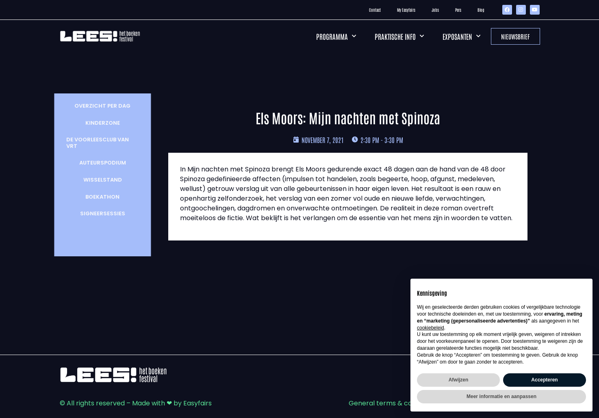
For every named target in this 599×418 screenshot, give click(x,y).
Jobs (435, 9)
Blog (480, 9)
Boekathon (98, 197)
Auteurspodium (98, 163)
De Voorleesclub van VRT (93, 143)
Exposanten (461, 36)
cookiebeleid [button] (430, 328)
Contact (375, 9)
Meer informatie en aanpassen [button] (501, 396)
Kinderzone (98, 123)
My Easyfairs (406, 9)
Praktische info (399, 36)
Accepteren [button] (544, 380)
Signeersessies (98, 213)
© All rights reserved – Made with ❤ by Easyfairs (136, 403)
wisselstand (98, 180)
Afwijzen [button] (459, 380)
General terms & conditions (393, 403)
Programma (336, 36)
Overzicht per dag (98, 106)
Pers (458, 9)
